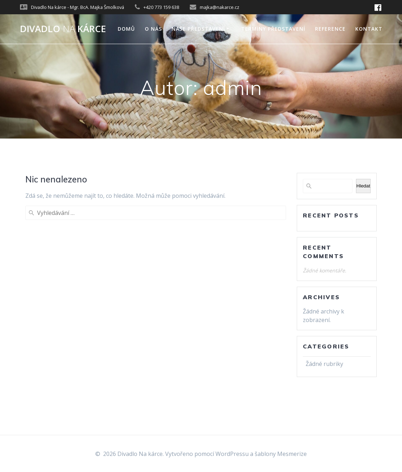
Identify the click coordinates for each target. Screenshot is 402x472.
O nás (153, 28)
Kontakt (368, 28)
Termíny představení (273, 28)
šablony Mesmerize (281, 454)
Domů (126, 28)
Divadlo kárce (63, 29)
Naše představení (198, 28)
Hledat (363, 186)
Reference (330, 28)
